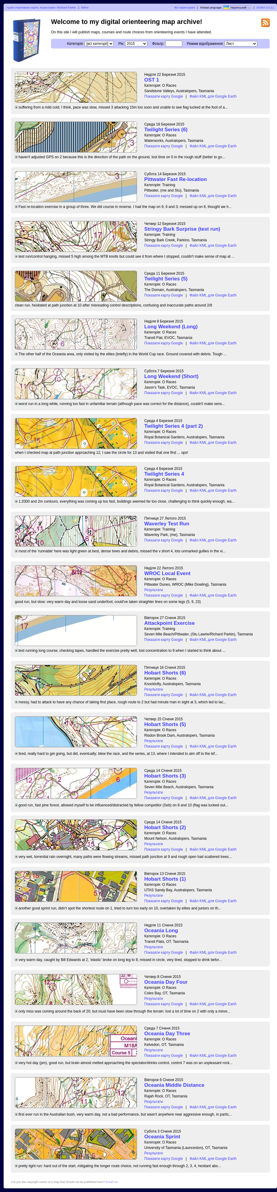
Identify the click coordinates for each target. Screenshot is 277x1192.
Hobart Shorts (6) (165, 673)
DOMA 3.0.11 (265, 7)
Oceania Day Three (167, 1033)
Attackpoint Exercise (169, 623)
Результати (153, 590)
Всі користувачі (184, 7)
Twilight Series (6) (165, 129)
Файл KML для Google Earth (213, 96)
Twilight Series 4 (164, 474)
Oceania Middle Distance (174, 1085)
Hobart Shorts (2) (165, 827)
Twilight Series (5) (165, 279)
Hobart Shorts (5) (165, 724)
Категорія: (75, 44)
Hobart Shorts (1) (165, 879)
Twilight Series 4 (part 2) (173, 426)
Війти (85, 7)
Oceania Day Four (166, 982)
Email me (112, 1182)
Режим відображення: (205, 44)
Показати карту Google (163, 96)
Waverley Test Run (166, 524)
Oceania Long (161, 930)
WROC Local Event (167, 573)
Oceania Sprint (162, 1137)
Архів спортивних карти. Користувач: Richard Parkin (41, 7)
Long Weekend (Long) (171, 327)
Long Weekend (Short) (171, 376)
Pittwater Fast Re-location (175, 179)
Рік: (121, 44)
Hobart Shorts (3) (165, 776)
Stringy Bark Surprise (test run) (182, 229)
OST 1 (151, 80)
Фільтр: (158, 44)
